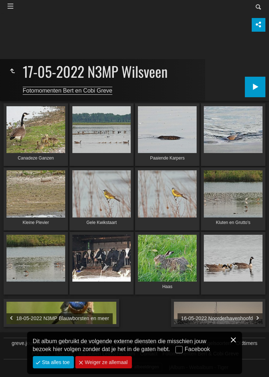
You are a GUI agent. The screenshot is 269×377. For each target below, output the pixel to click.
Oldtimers (246, 343)
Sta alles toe (55, 362)
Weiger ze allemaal (106, 362)
